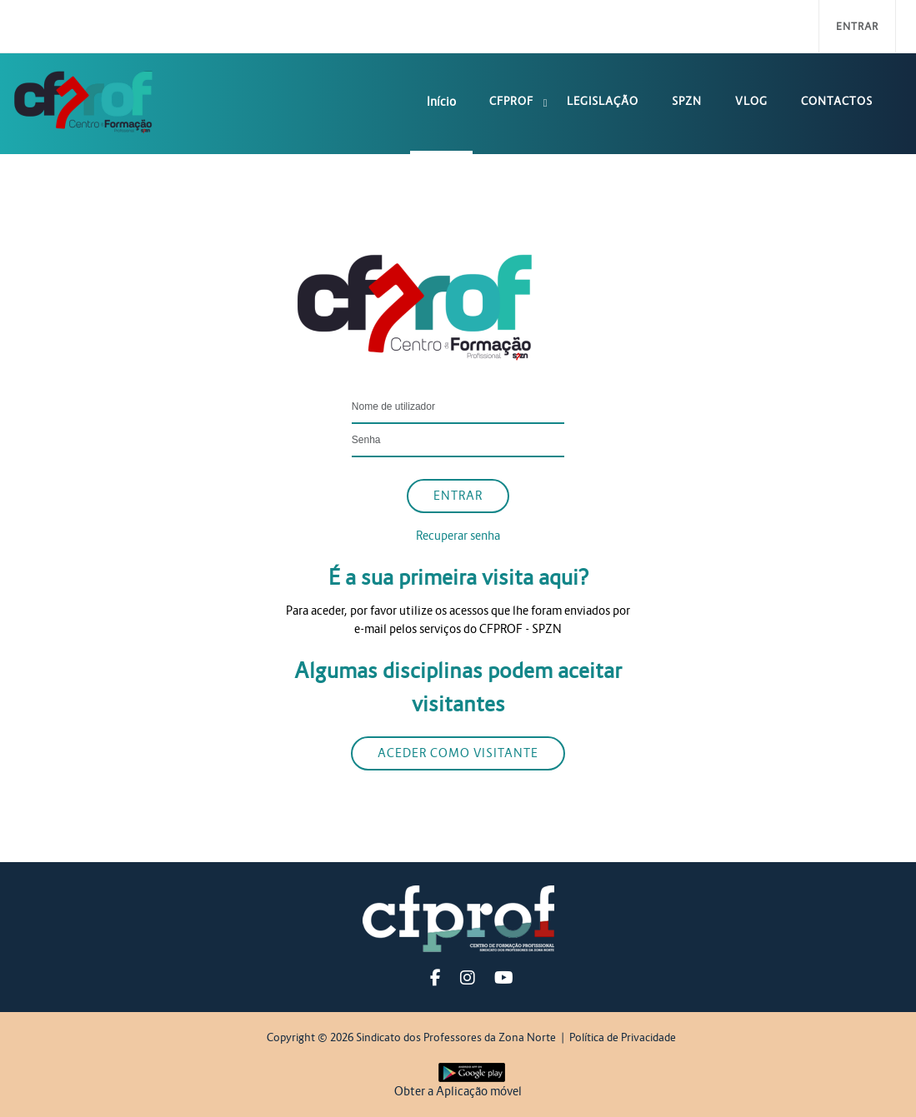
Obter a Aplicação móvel (458, 1091)
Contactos (837, 101)
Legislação (602, 101)
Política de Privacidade (622, 1037)
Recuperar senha (458, 535)
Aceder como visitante (458, 752)
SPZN (687, 101)
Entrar (857, 26)
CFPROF (511, 101)
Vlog (751, 101)
